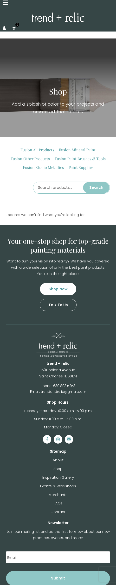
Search (96, 145)
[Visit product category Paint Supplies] (81, 125)
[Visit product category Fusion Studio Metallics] (43, 125)
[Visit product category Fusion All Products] (37, 108)
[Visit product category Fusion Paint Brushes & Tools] (80, 117)
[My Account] (4, 28)
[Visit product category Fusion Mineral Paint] (77, 108)
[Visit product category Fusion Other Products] (30, 117)
